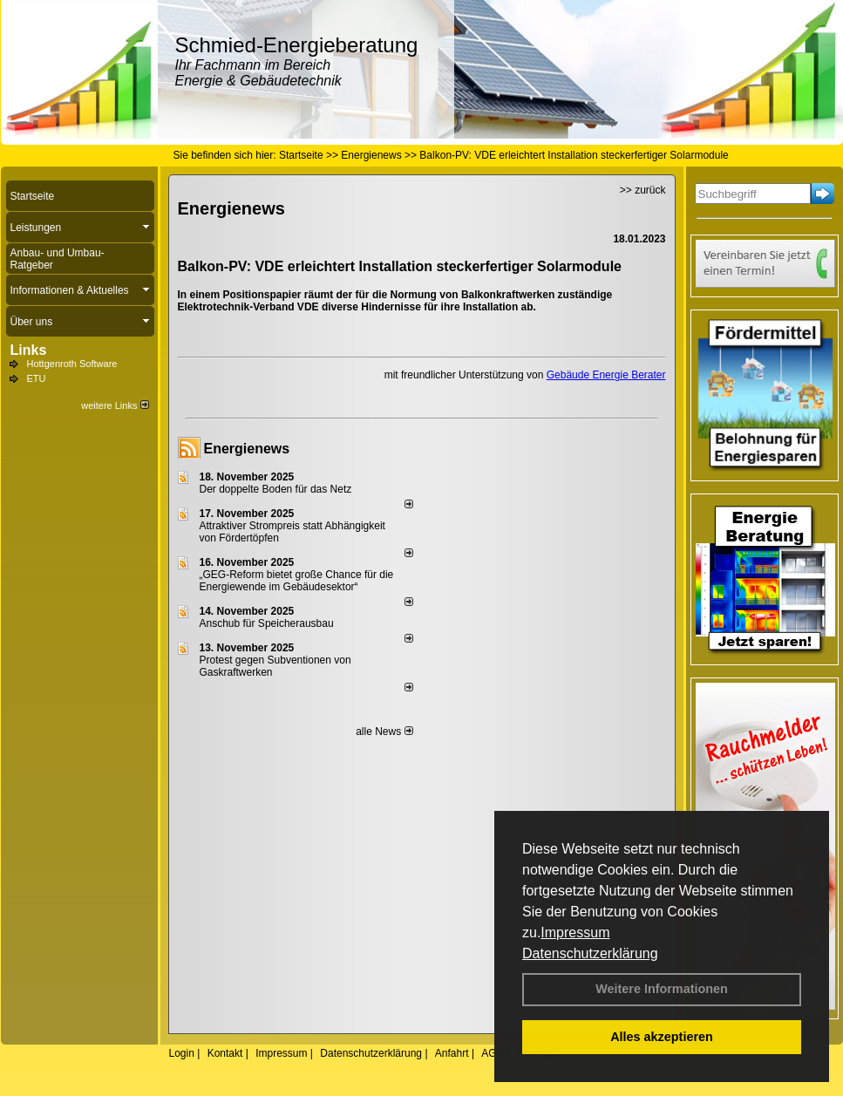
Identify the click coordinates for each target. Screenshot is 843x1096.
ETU (36, 378)
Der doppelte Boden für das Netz (276, 489)
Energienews (247, 448)
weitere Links (114, 405)
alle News (384, 731)
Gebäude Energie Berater (606, 375)
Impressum (574, 932)
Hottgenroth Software (72, 363)
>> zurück (643, 190)
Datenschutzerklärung (590, 953)
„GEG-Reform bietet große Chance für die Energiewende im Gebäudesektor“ (297, 580)
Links (28, 350)
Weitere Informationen (661, 989)
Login (181, 1053)
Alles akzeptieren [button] (661, 1037)
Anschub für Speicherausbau (267, 623)
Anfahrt (452, 1053)
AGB (492, 1053)
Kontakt (225, 1053)
